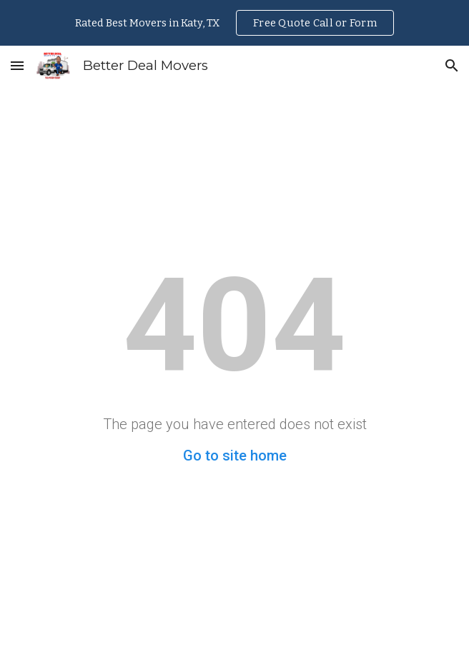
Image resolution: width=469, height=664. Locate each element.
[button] (17, 65)
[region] (234, 23)
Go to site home (235, 455)
